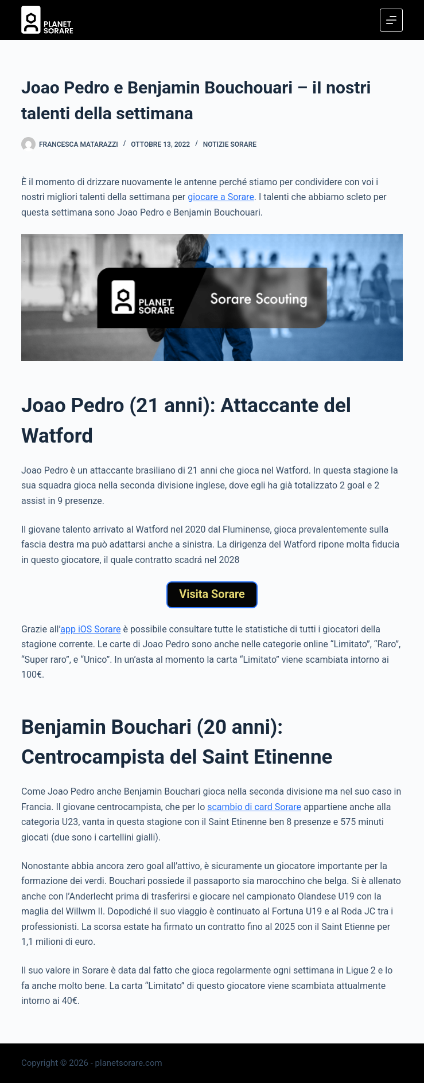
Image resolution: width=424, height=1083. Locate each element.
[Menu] (391, 20)
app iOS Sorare (90, 629)
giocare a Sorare (221, 196)
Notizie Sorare (229, 144)
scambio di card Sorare (254, 807)
